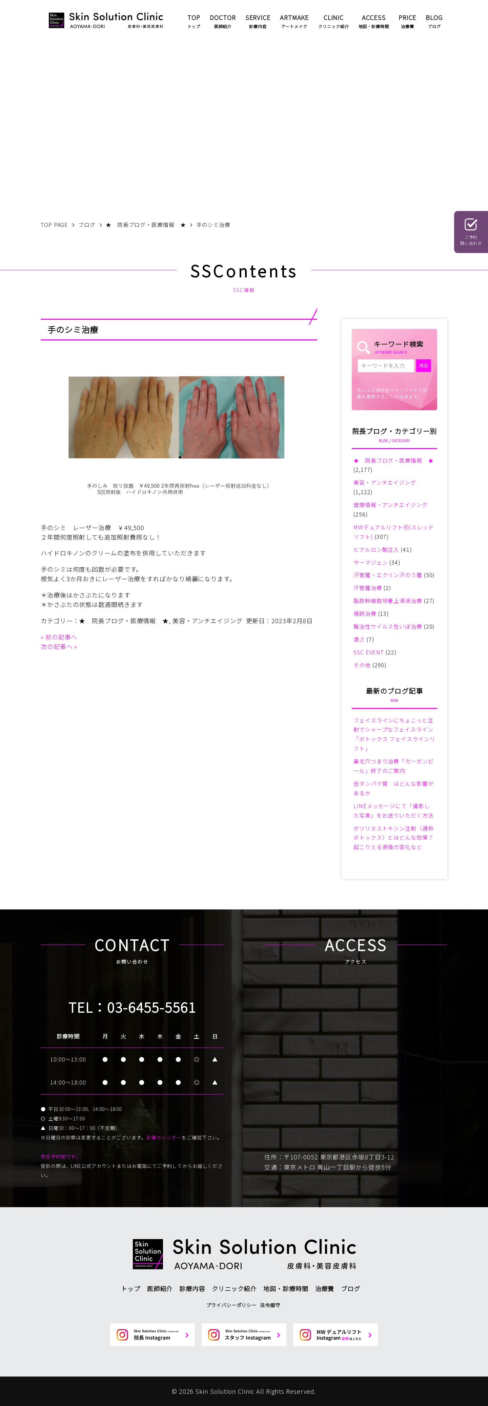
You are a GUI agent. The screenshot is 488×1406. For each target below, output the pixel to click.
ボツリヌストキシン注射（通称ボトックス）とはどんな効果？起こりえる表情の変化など (393, 837)
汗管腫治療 (367, 588)
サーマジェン (370, 562)
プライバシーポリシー (231, 1304)
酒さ (359, 639)
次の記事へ (57, 646)
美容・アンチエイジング (207, 620)
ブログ (350, 1288)
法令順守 (270, 1304)
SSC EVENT (368, 652)
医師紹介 (160, 1288)
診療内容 (192, 1288)
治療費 (324, 1288)
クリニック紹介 (234, 1288)
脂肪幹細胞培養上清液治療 (387, 600)
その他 (362, 665)
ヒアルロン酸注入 (376, 549)
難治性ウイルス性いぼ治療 (387, 626)
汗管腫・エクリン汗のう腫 (387, 575)
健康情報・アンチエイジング (390, 505)
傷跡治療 (365, 613)
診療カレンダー (164, 1137)
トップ (130, 1288)
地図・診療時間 (285, 1288)
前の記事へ (61, 636)
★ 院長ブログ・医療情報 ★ (124, 620)
